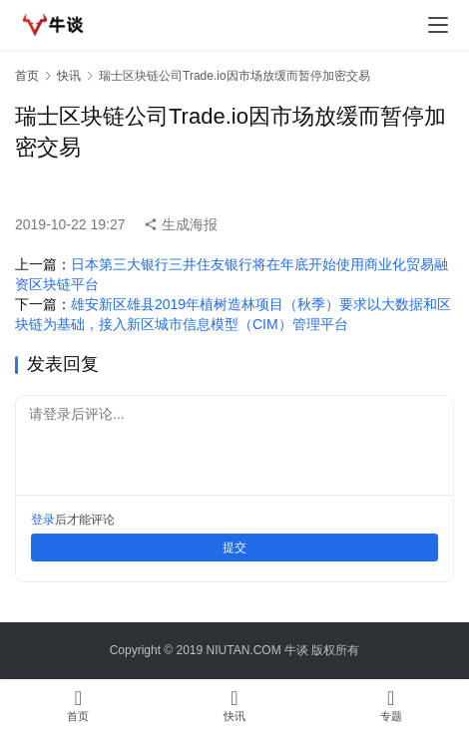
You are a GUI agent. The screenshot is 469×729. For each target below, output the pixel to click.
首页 (27, 76)
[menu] (438, 25)
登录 (43, 520)
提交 (234, 547)
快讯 (69, 76)
